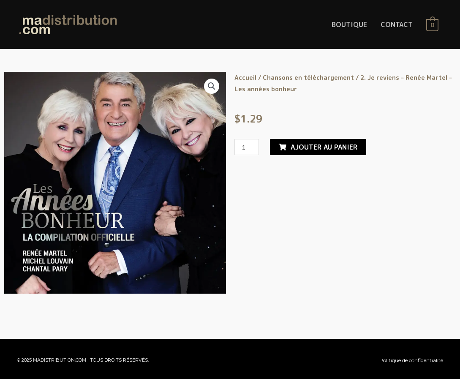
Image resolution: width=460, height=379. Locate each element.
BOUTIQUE (349, 24)
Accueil (245, 77)
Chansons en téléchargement (308, 77)
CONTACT (397, 24)
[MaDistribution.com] (68, 24)
